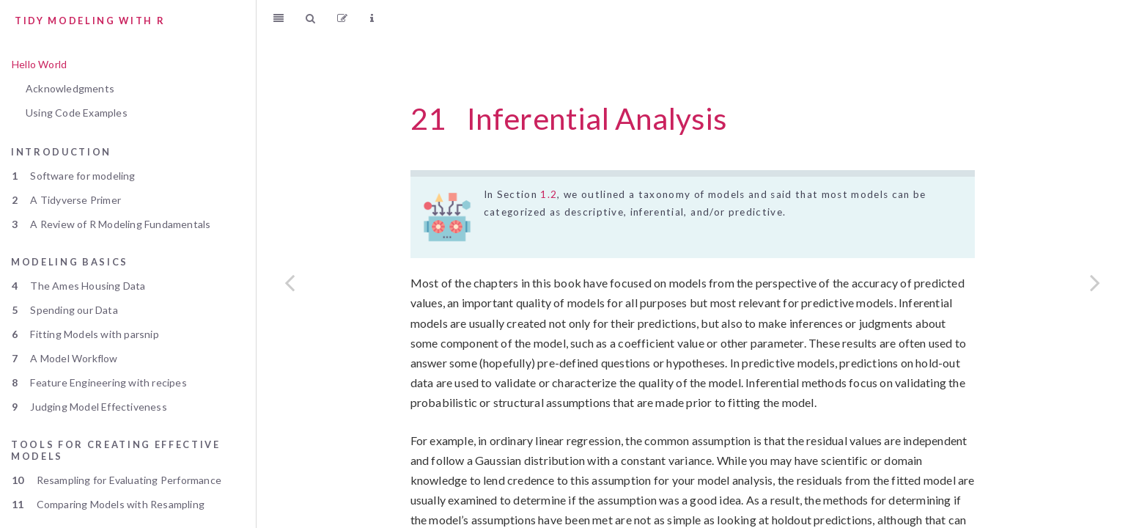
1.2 (548, 194)
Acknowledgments (70, 88)
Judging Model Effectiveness (89, 406)
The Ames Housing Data (79, 285)
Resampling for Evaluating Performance (116, 480)
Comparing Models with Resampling (108, 504)
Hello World (39, 64)
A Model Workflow (65, 358)
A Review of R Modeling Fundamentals (111, 224)
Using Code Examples (77, 112)
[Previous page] (289, 282)
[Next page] (1095, 282)
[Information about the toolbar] (372, 18)
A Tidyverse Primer (66, 200)
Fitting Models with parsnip (85, 334)
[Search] (310, 18)
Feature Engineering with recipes (99, 382)
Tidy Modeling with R (90, 20)
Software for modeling (74, 175)
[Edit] (342, 18)
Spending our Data (65, 310)
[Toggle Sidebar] (278, 18)
